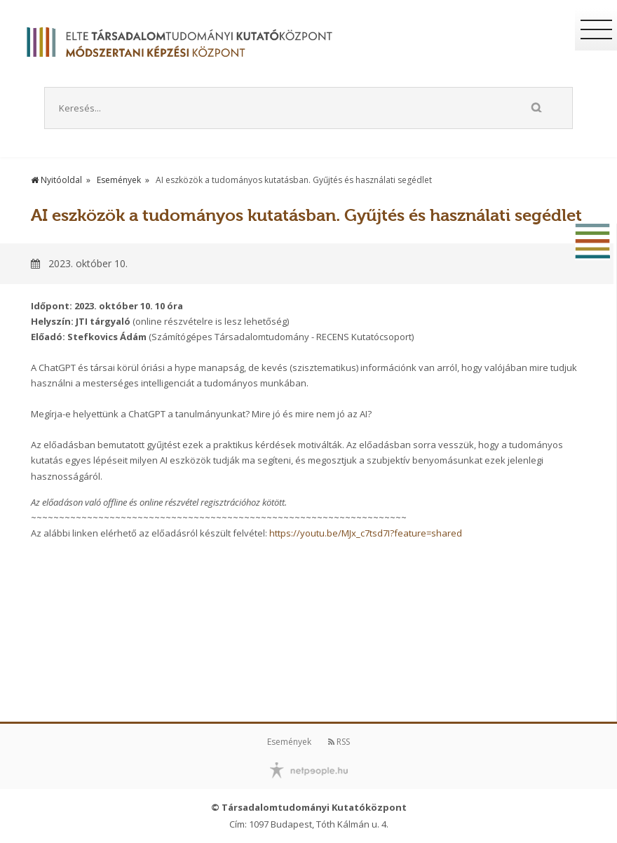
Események (119, 180)
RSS (339, 742)
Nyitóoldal (56, 180)
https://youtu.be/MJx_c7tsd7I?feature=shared (365, 533)
